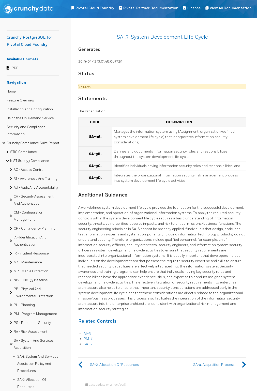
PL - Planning (24, 305)
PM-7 (88, 339)
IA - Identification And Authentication (30, 241)
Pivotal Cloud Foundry (94, 8)
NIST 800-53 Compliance (29, 161)
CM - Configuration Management (28, 216)
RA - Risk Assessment (30, 332)
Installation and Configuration (30, 109)
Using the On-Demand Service (30, 118)
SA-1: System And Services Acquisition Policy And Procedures (37, 364)
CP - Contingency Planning (34, 229)
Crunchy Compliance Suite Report (33, 143)
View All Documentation (231, 8)
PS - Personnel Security (32, 323)
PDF (15, 68)
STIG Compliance (23, 152)
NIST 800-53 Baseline (31, 280)
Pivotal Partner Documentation (150, 8)
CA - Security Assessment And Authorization (33, 200)
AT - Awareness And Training (35, 179)
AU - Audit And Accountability (36, 188)
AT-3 (87, 333)
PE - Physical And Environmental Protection (33, 292)
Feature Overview (20, 100)
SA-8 (88, 344)
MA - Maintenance (28, 262)
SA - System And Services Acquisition (34, 344)
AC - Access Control (29, 170)
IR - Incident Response (31, 253)
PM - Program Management (35, 314)
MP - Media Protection (31, 271)
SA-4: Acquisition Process (214, 365)
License (194, 8)
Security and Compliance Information (26, 130)
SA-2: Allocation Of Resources (31, 383)
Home (11, 91)
